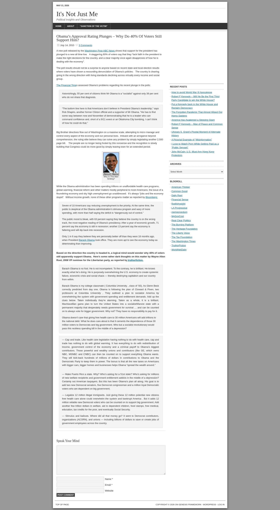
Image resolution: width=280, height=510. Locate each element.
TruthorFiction (179, 245)
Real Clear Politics (181, 220)
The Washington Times (184, 241)
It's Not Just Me (77, 14)
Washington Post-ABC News (100, 50)
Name (108, 479)
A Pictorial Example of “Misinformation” (192, 139)
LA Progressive (179, 208)
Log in (221, 504)
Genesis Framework (190, 504)
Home (59, 26)
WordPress (209, 504)
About (70, 26)
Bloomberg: (152, 197)
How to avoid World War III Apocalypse (192, 92)
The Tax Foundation (182, 237)
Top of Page (62, 504)
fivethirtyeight (179, 203)
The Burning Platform (183, 224)
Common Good (180, 191)
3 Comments (85, 45)
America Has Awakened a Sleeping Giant (193, 120)
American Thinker (181, 187)
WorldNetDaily (179, 249)
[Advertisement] (196, 57)
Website (109, 490)
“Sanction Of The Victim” (94, 26)
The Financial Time (66, 85)
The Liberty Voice (181, 233)
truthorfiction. (135, 260)
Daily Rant (177, 195)
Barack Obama (87, 240)
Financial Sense (180, 199)
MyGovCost (178, 216)
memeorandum (179, 212)
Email (108, 485)
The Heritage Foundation (185, 228)
